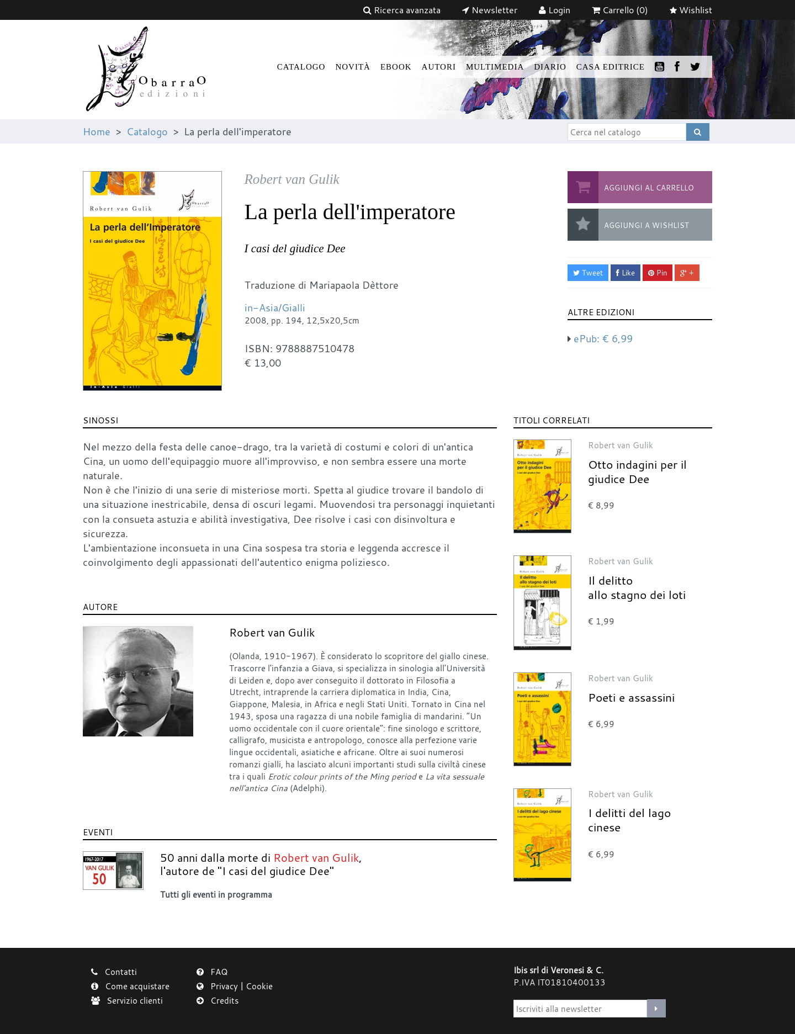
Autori (439, 66)
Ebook (396, 66)
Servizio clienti (127, 1000)
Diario (550, 66)
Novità (352, 66)
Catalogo (301, 66)
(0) (620, 10)
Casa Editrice (610, 66)
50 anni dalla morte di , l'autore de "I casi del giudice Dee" (261, 864)
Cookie (259, 985)
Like (625, 273)
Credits (218, 1000)
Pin (657, 273)
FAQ (212, 971)
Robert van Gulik (272, 632)
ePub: (603, 338)
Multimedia (495, 66)
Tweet (588, 273)
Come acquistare (130, 985)
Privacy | (221, 985)
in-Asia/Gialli (275, 307)
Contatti (114, 971)
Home (96, 131)
